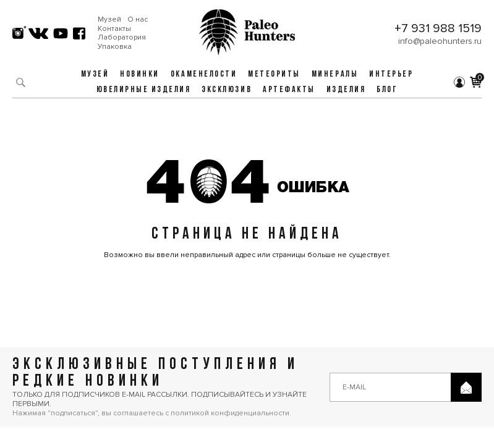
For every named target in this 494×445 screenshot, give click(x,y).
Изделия (346, 90)
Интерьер (391, 74)
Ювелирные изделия (143, 90)
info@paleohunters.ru (440, 41)
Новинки (140, 74)
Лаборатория (122, 37)
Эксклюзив (227, 90)
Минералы (335, 74)
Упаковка (115, 47)
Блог (387, 90)
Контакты (114, 29)
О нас (137, 19)
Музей (109, 19)
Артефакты (289, 90)
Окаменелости (204, 74)
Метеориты (274, 74)
